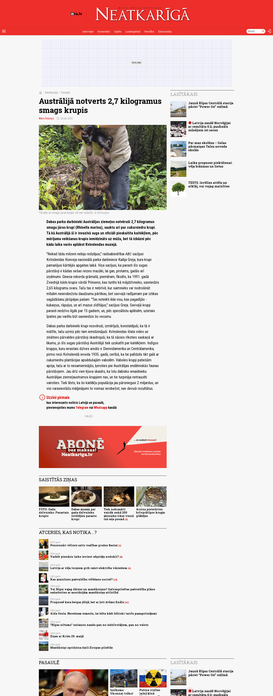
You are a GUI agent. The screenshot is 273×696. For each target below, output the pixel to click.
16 (115, 579)
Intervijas (88, 31)
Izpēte (117, 31)
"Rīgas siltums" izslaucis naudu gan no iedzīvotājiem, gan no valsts (99, 625)
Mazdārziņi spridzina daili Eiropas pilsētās (81, 647)
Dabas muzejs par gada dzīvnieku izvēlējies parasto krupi (84, 514)
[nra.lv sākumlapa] (76, 14)
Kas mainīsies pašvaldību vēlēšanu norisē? (81, 579)
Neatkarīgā (51, 92)
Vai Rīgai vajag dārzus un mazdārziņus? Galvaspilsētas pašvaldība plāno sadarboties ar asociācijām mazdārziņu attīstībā (102, 590)
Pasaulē (65, 92)
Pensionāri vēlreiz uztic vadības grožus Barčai (84, 545)
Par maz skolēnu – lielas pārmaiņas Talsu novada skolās (207, 146)
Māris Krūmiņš (46, 118)
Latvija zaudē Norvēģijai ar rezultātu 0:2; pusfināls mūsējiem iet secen (209, 126)
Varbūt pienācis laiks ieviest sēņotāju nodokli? (84, 556)
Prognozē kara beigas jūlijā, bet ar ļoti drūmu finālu (87, 602)
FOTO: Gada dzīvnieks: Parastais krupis (54, 512)
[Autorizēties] (269, 31)
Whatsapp (100, 407)
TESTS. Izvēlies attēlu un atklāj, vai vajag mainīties (209, 184)
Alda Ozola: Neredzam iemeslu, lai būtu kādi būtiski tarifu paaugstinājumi (103, 613)
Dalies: (89, 416)
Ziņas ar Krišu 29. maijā (67, 636)
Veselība (149, 31)
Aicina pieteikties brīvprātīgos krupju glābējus (150, 512)
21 (127, 602)
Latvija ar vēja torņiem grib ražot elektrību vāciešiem (88, 568)
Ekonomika (165, 31)
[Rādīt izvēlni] (4, 31)
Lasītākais (184, 94)
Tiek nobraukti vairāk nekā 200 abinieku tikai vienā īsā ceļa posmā (119, 514)
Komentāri (104, 31)
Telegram (82, 407)
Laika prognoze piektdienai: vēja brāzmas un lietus (210, 164)
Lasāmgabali (132, 31)
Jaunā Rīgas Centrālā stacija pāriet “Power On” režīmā (210, 105)
